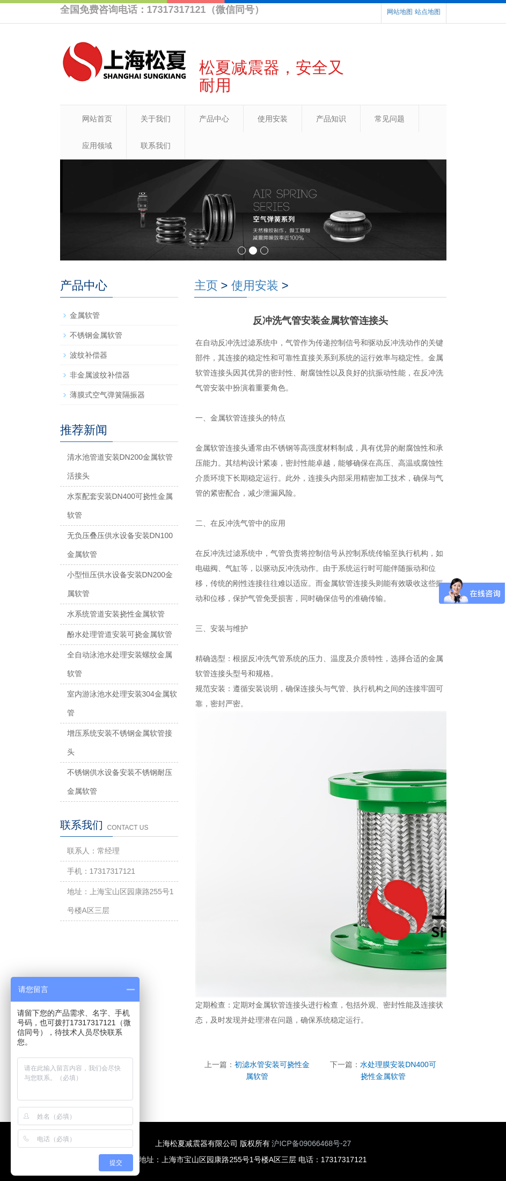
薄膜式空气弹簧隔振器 (107, 394)
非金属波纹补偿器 (100, 375)
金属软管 (85, 315)
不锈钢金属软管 (96, 335)
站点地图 (428, 12)
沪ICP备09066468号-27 (311, 1143)
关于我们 (156, 118)
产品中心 (214, 118)
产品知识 (331, 118)
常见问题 (390, 118)
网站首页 (97, 118)
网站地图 (400, 12)
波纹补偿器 (88, 355)
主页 (206, 285)
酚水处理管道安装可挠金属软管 (119, 634)
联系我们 (156, 145)
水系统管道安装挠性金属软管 (116, 614)
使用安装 (273, 118)
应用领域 (97, 145)
